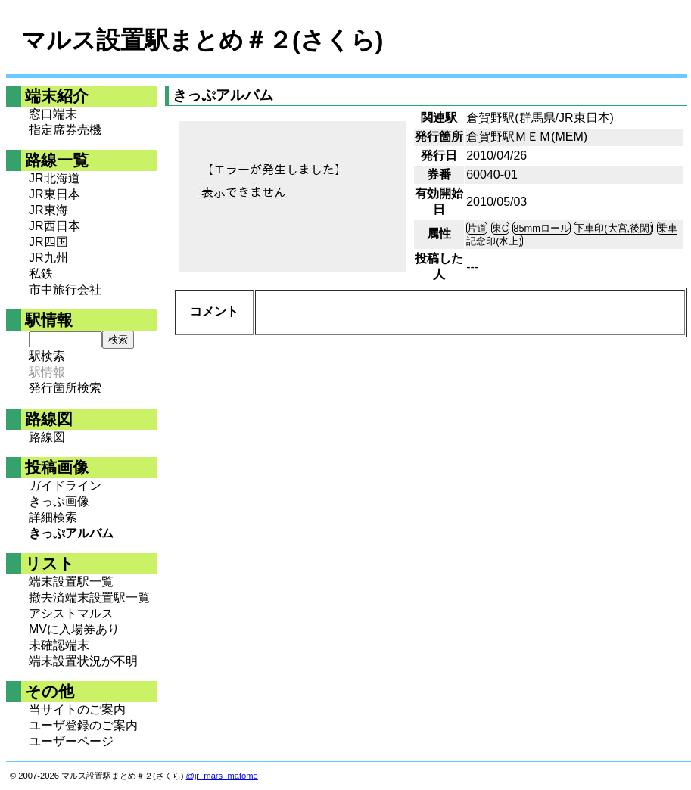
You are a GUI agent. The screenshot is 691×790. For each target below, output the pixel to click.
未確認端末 (59, 645)
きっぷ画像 (59, 501)
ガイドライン (65, 485)
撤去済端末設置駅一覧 (89, 597)
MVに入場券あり (74, 629)
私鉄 (41, 273)
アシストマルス (71, 613)
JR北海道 (54, 178)
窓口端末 (53, 113)
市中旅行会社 (65, 289)
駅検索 (47, 356)
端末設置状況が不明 (83, 661)
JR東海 (48, 210)
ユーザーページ (71, 741)
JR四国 (48, 241)
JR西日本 (54, 225)
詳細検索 (53, 517)
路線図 (47, 437)
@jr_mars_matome (222, 775)
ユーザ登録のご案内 (83, 725)
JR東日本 (54, 194)
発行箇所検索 (65, 387)
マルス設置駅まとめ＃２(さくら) (202, 40)
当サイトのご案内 (77, 709)
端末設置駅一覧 (71, 581)
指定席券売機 (65, 129)
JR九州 (48, 257)
